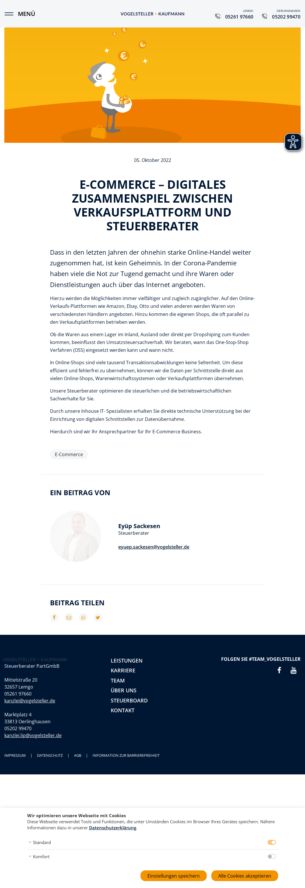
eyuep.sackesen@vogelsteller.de (153, 547)
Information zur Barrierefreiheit (126, 790)
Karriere (123, 670)
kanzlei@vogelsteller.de (29, 736)
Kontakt (122, 710)
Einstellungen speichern (173, 876)
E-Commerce (69, 454)
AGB (77, 790)
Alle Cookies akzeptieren (244, 876)
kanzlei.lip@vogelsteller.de (33, 771)
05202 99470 (18, 764)
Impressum (15, 790)
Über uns (123, 690)
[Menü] (11, 13)
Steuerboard (129, 700)
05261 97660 (18, 729)
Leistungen (127, 660)
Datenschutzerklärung (112, 827)
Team (118, 680)
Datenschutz (50, 790)
